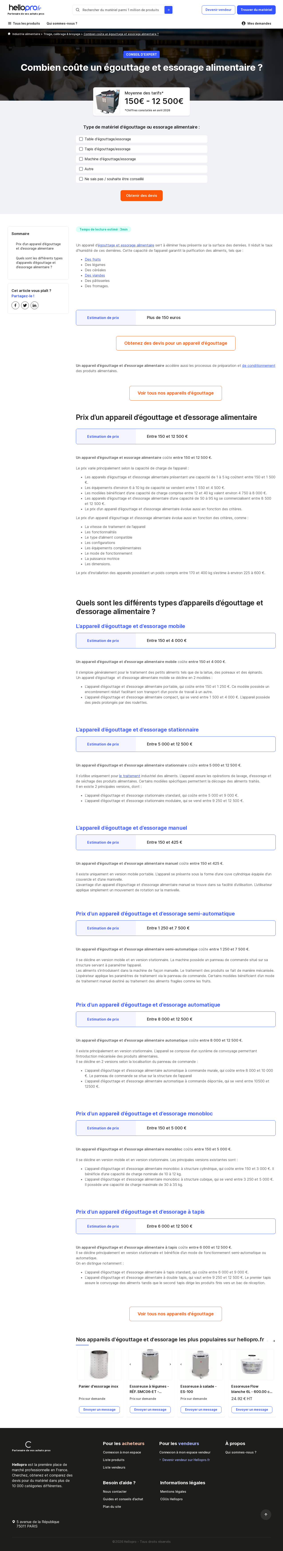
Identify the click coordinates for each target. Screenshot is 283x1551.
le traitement (129, 776)
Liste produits (114, 1460)
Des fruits (93, 259)
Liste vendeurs (114, 1467)
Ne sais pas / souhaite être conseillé (111, 179)
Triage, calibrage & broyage (62, 34)
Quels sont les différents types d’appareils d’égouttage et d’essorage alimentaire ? (39, 262)
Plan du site (112, 1506)
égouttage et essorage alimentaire (126, 245)
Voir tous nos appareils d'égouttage (176, 393)
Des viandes (95, 275)
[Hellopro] (9, 34)
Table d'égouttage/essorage (105, 139)
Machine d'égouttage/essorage (107, 159)
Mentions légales (173, 1491)
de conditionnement (258, 365)
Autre (86, 169)
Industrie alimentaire (26, 34)
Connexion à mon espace (122, 1452)
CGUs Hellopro (171, 1499)
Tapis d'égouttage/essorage (105, 149)
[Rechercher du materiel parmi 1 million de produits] (168, 10)
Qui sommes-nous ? (62, 23)
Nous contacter (115, 1491)
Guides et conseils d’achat (123, 1499)
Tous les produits (26, 23)
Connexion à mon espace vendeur (184, 1452)
